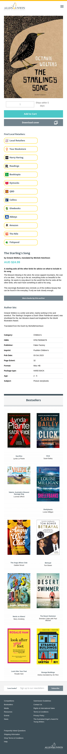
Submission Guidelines (42, 701)
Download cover (30, 122)
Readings (14, 165)
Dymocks (14, 182)
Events (6, 716)
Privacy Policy (39, 716)
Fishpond (14, 242)
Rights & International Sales (44, 708)
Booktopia (15, 174)
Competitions (9, 701)
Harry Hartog (16, 157)
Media (6, 708)
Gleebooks (15, 208)
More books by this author (33, 298)
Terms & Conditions (41, 712)
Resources (8, 712)
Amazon (14, 225)
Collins (13, 199)
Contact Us (38, 705)
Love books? (12, 688)
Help (6, 742)
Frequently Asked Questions (15, 731)
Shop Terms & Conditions (13, 738)
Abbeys (13, 216)
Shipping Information (12, 734)
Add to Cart (30, 113)
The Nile (14, 233)
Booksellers (8, 705)
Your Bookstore (18, 149)
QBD (12, 191)
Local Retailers (17, 140)
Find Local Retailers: (14, 134)
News (6, 719)
